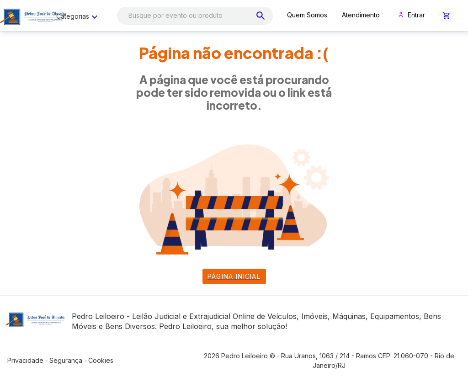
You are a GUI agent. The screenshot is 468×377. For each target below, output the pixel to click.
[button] (446, 15)
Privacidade (25, 360)
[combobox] (195, 16)
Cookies (100, 360)
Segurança (65, 360)
